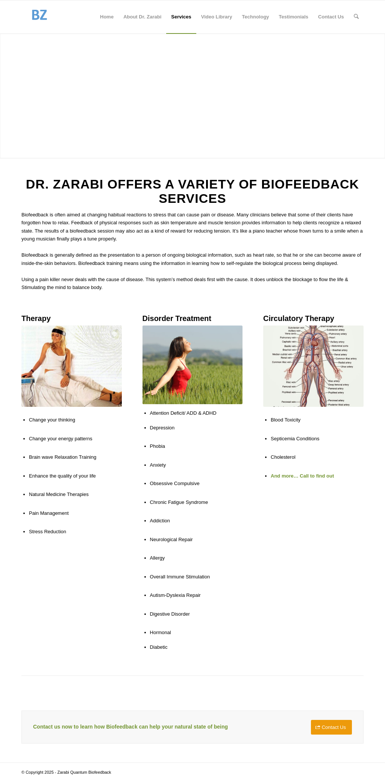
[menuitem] (106, 16)
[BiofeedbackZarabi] (39, 16)
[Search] (356, 16)
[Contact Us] (331, 727)
